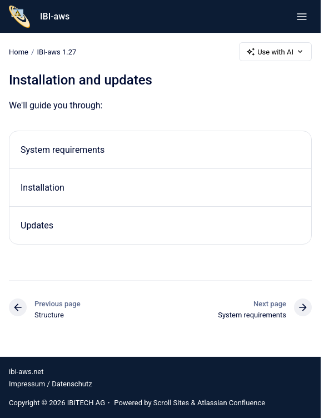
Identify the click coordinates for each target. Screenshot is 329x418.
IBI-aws (54, 16)
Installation (42, 187)
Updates (37, 225)
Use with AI (275, 51)
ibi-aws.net (26, 371)
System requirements (62, 150)
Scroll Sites (171, 403)
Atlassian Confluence (231, 403)
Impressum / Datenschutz (50, 384)
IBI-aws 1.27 (56, 51)
